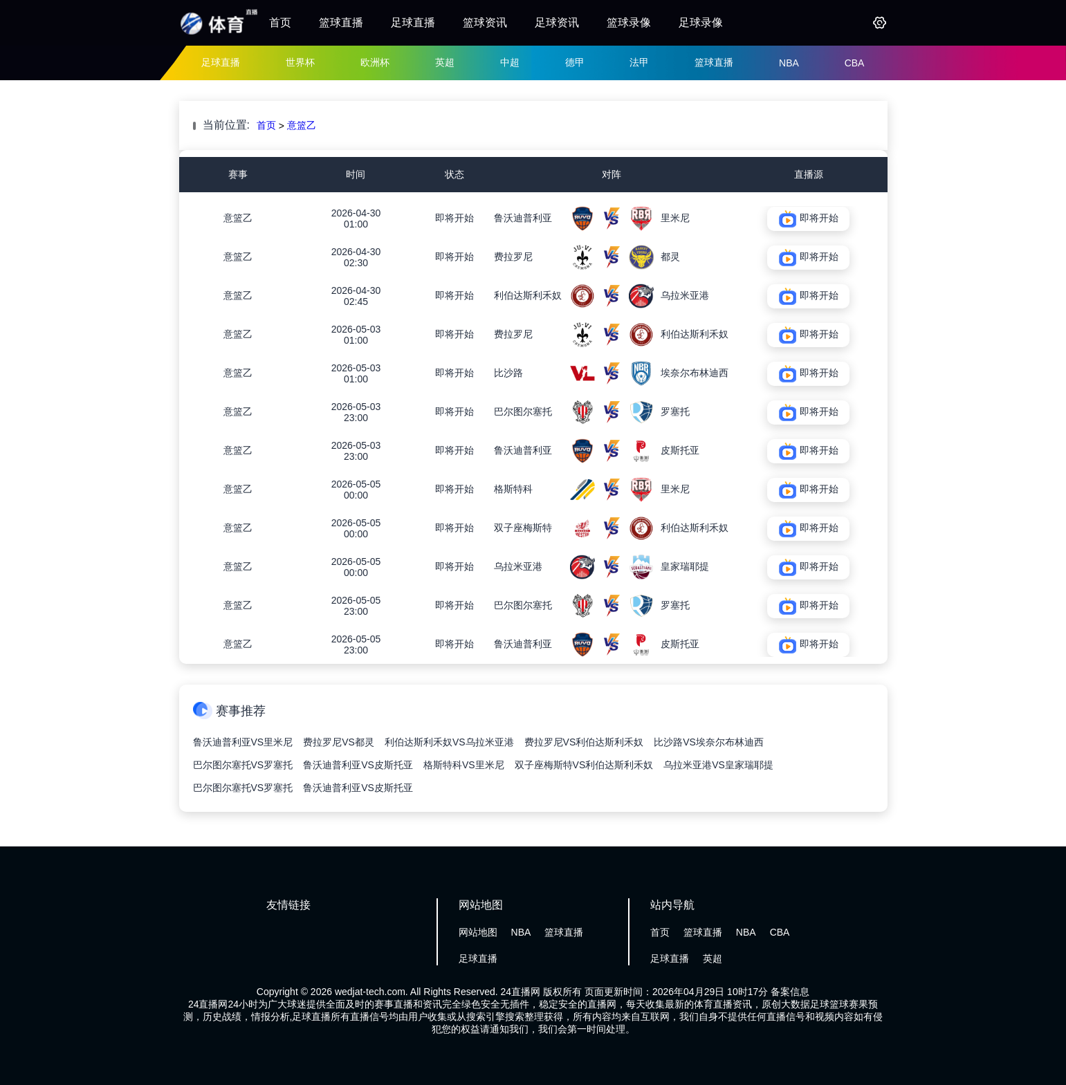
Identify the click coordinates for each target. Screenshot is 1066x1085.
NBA (789, 62)
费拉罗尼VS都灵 (338, 742)
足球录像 (701, 22)
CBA (855, 62)
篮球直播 (341, 22)
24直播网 (521, 991)
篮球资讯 (485, 22)
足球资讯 (557, 22)
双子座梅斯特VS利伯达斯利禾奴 (584, 764)
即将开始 (454, 217)
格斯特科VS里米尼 (463, 764)
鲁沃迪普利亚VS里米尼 (243, 742)
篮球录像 (629, 22)
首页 (280, 22)
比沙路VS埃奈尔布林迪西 (709, 742)
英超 (444, 62)
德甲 (575, 62)
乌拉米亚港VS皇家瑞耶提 (718, 764)
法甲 (639, 62)
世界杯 (300, 62)
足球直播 (413, 22)
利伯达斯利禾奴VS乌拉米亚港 (449, 742)
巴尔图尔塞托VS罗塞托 (243, 764)
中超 (510, 62)
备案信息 (790, 991)
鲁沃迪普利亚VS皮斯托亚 (358, 764)
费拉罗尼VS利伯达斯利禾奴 (584, 742)
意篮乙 (301, 125)
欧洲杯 (374, 62)
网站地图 (478, 932)
